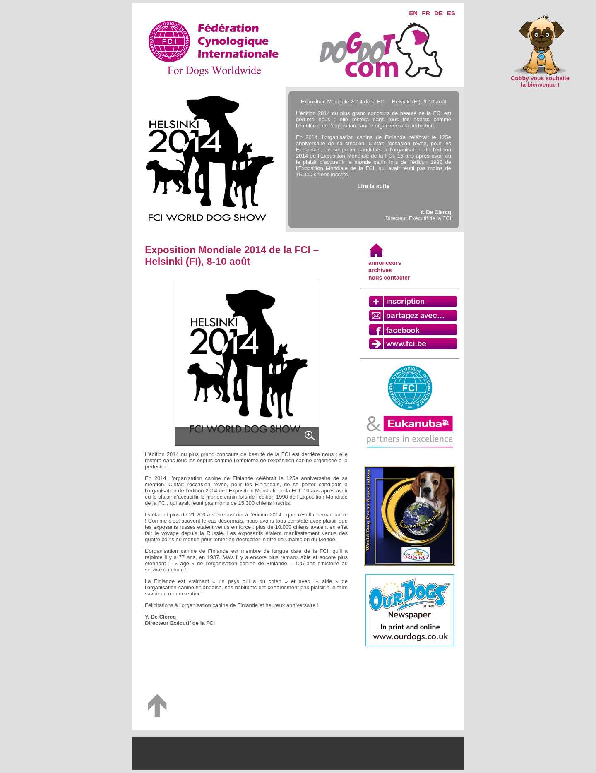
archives (380, 270)
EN (413, 13)
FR (426, 13)
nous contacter (389, 277)
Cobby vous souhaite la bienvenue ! (540, 79)
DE (438, 13)
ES (451, 13)
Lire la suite (374, 186)
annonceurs (384, 262)
